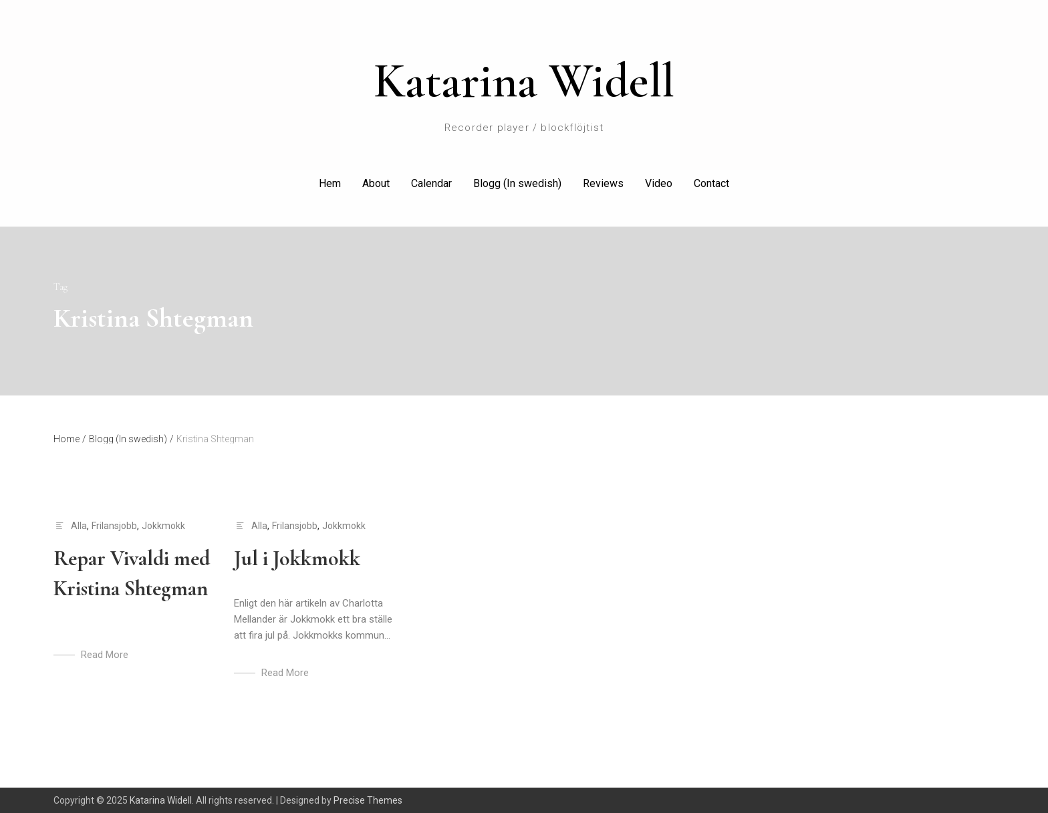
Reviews (603, 183)
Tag (60, 287)
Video (658, 183)
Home (69, 439)
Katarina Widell (524, 80)
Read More (104, 655)
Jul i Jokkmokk (297, 558)
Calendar (431, 183)
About (376, 183)
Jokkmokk (163, 525)
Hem (330, 183)
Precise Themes (368, 800)
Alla (79, 525)
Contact (711, 183)
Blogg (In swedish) (517, 183)
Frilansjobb (114, 525)
